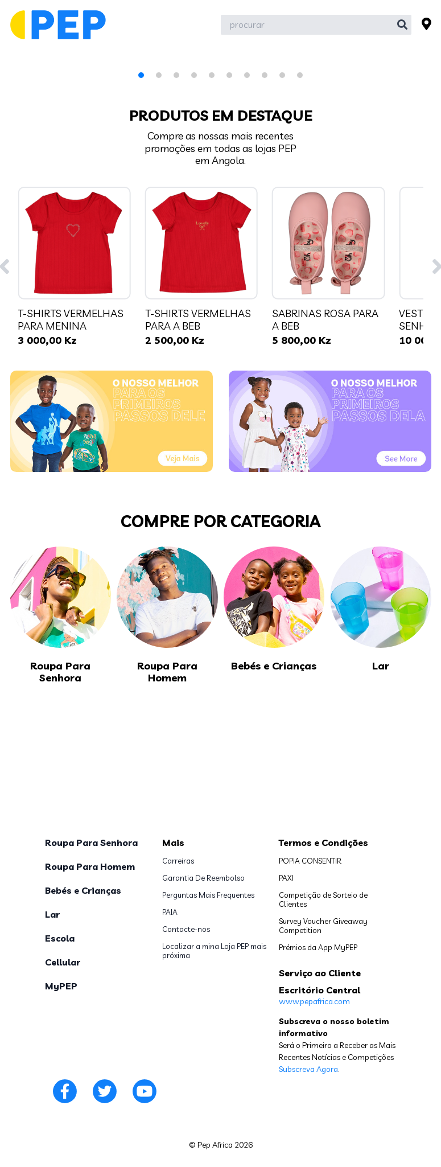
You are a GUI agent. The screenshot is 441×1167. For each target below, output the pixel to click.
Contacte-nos (186, 929)
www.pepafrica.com (314, 1001)
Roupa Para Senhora (91, 842)
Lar (52, 914)
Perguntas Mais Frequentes (208, 894)
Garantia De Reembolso (203, 877)
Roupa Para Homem (90, 866)
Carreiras (178, 860)
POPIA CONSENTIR (310, 860)
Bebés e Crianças (83, 890)
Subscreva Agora (308, 1069)
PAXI (286, 877)
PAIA (170, 912)
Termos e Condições (323, 842)
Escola (60, 938)
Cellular (62, 962)
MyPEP (61, 986)
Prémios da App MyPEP (318, 947)
